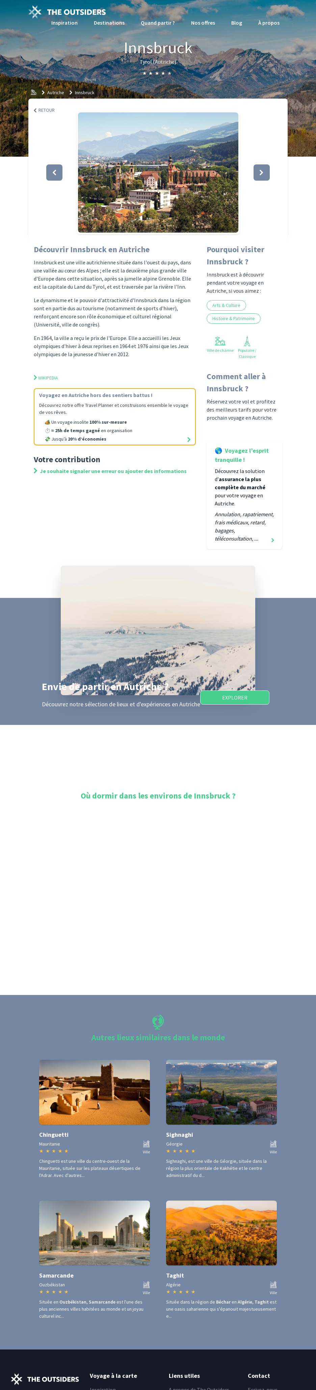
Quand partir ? (158, 22)
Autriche (55, 92)
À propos (269, 22)
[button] (158, 172)
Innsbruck (85, 92)
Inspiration (64, 22)
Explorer (234, 697)
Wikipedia (46, 378)
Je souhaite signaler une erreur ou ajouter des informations (110, 471)
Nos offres (203, 22)
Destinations (109, 22)
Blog (236, 22)
